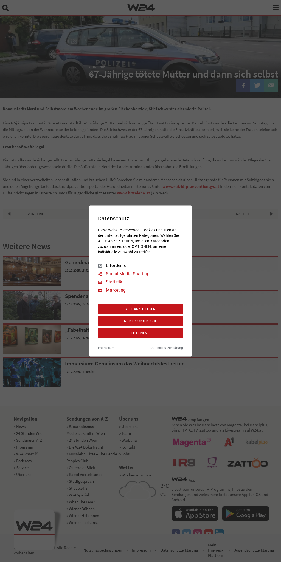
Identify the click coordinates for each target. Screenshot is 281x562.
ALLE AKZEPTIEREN (140, 309)
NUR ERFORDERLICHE (140, 321)
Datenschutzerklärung (166, 348)
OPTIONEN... (140, 333)
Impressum (106, 348)
